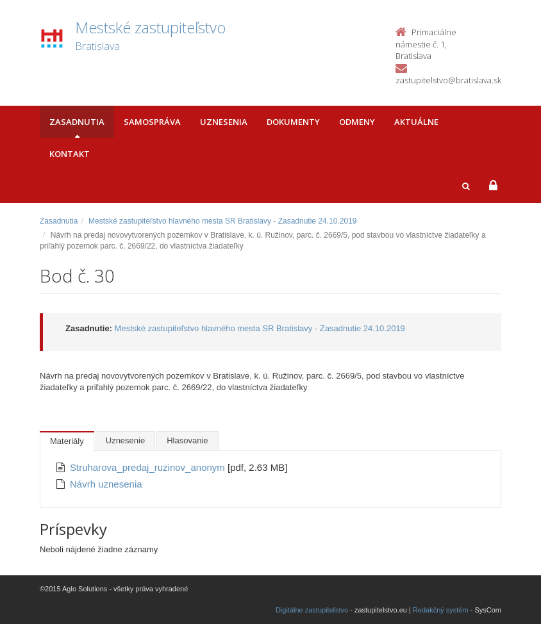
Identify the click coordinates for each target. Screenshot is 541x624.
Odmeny (357, 121)
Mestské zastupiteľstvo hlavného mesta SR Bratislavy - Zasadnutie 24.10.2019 (222, 221)
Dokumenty (293, 121)
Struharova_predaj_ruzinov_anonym (149, 467)
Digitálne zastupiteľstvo (312, 610)
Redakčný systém (441, 610)
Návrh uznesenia (106, 484)
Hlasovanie (187, 440)
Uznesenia (223, 121)
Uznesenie (125, 440)
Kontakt (69, 154)
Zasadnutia (76, 121)
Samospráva (152, 121)
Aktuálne (416, 121)
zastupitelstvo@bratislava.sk (448, 80)
